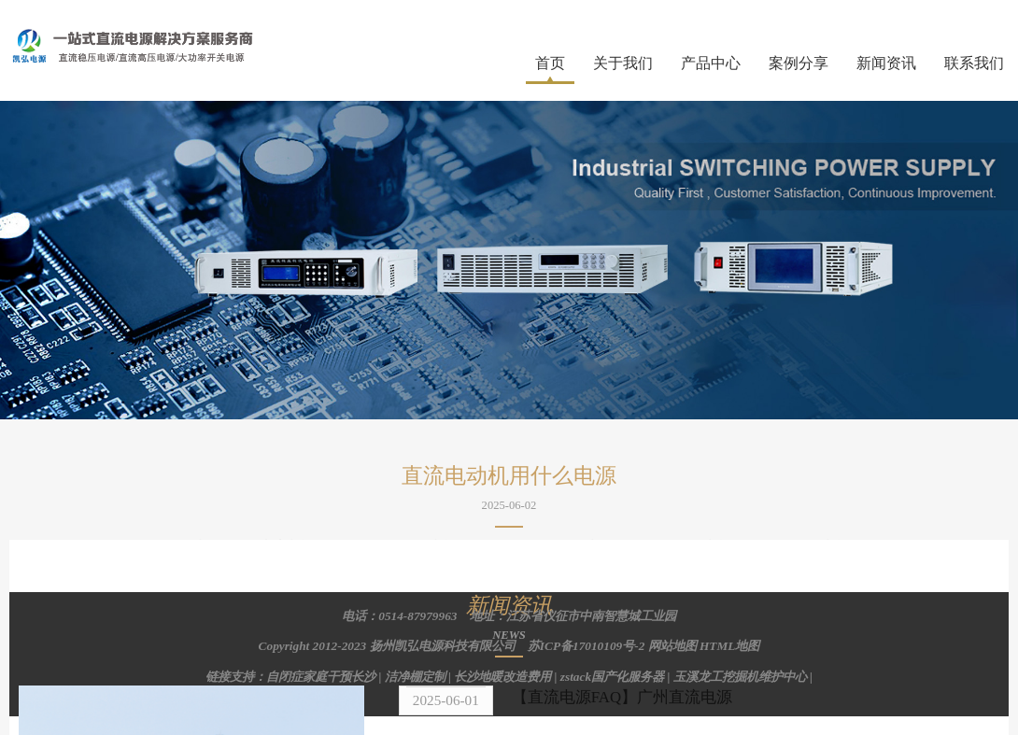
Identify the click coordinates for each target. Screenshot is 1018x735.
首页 (550, 63)
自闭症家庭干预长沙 (320, 677)
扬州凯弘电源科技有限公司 (443, 646)
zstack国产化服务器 (612, 677)
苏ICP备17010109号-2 (586, 646)
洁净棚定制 (415, 677)
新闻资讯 (886, 63)
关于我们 (623, 63)
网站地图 (672, 646)
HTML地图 (729, 646)
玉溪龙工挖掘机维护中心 (740, 677)
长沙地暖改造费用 (502, 677)
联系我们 (974, 63)
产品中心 (711, 63)
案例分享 (798, 63)
